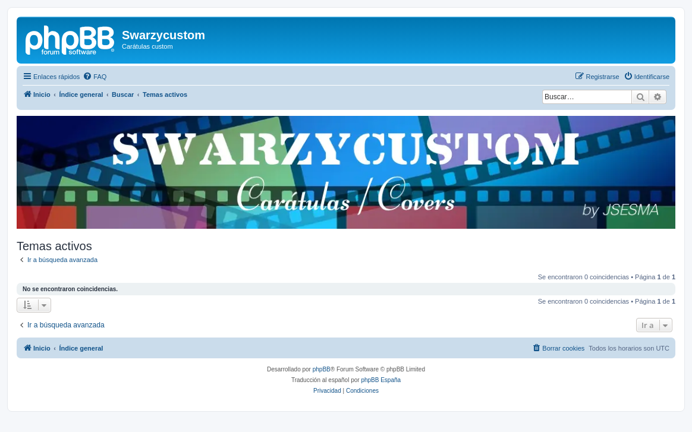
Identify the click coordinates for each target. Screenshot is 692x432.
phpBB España (381, 380)
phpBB (322, 369)
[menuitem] (94, 77)
